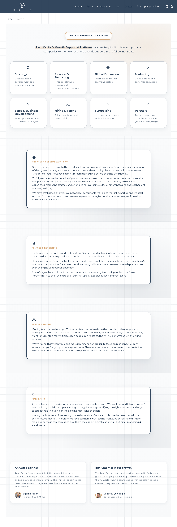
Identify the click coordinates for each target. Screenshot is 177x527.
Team (90, 6)
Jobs (117, 6)
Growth (129, 6)
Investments (104, 6)
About (78, 6)
